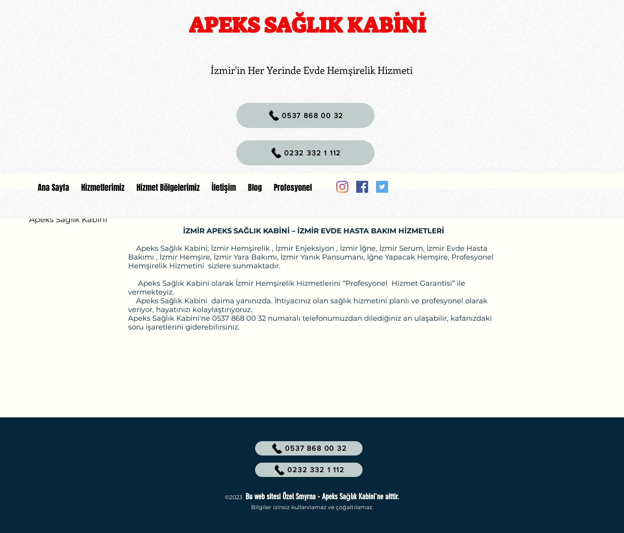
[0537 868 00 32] (305, 115)
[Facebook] (362, 187)
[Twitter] (382, 187)
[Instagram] (342, 187)
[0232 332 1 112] (305, 152)
